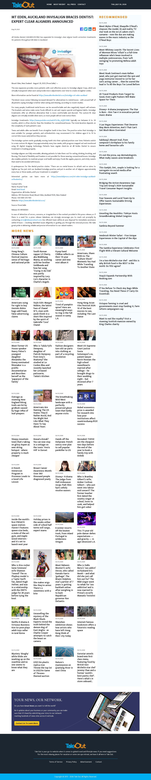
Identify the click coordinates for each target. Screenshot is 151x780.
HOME (49, 4)
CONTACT (82, 4)
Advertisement (86, 762)
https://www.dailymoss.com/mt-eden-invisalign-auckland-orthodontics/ (54, 178)
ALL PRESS (71, 4)
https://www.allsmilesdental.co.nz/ (32, 200)
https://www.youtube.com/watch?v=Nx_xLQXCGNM (50, 120)
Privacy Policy (71, 762)
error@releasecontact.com (31, 220)
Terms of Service (55, 762)
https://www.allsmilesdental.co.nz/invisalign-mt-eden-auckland (63, 95)
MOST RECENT (59, 4)
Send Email (20, 189)
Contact (99, 762)
